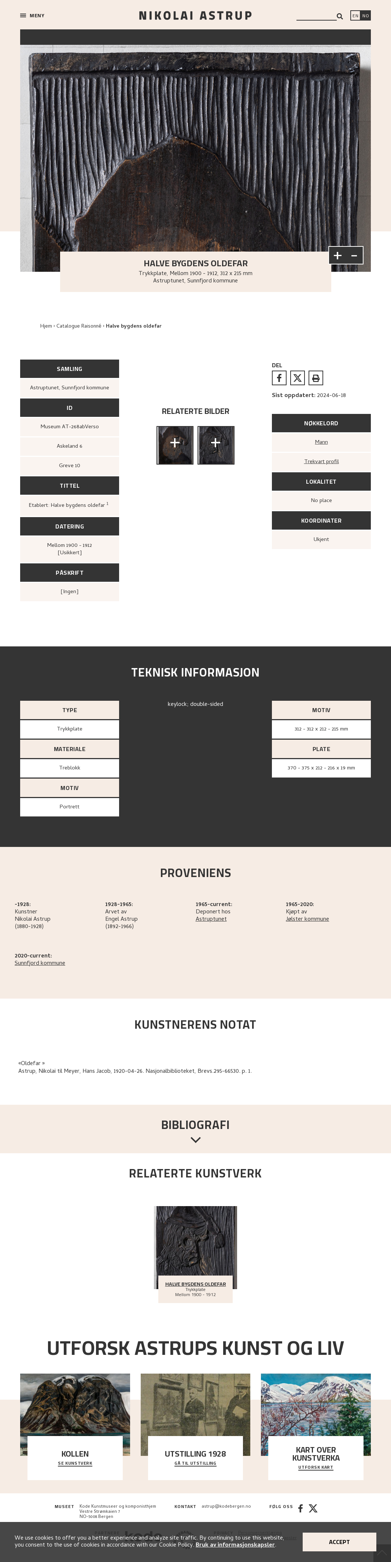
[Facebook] (300, 1512)
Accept (339, 1541)
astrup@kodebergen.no (226, 1506)
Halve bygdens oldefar (134, 326)
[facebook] (279, 378)
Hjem (46, 326)
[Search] (340, 16)
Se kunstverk (75, 1464)
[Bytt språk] (366, 16)
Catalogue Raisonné (79, 326)
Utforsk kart (315, 1468)
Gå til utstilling (195, 1464)
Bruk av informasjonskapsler (235, 1545)
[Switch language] (355, 16)
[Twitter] (313, 1512)
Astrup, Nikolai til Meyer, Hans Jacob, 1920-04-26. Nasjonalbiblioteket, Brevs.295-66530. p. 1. (135, 1071)
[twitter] (297, 378)
